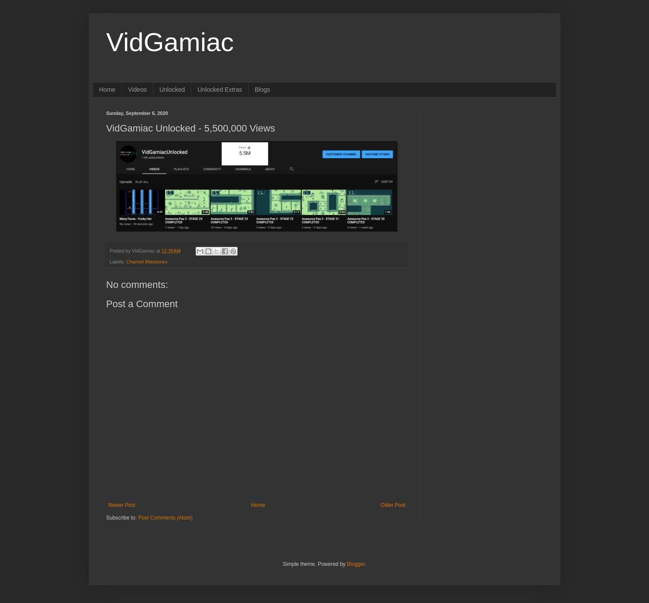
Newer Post (121, 505)
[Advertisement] (488, 165)
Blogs (262, 89)
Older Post (392, 505)
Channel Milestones (147, 261)
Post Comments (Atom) (165, 518)
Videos (137, 89)
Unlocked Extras (219, 89)
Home (107, 89)
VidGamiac (170, 42)
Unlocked (172, 89)
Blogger (356, 564)
